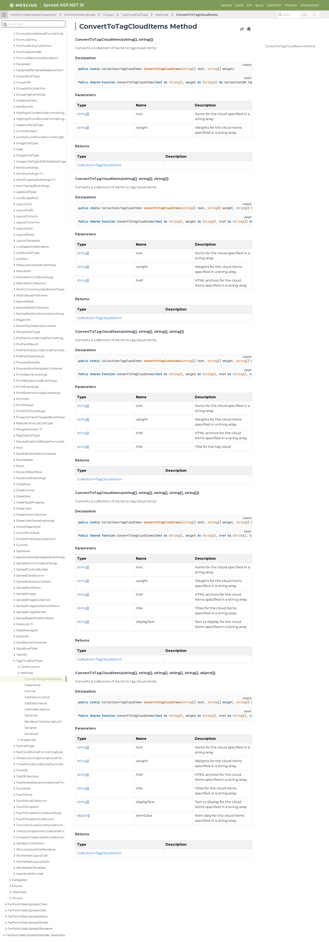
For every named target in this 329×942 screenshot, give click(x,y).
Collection (85, 165)
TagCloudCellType (134, 15)
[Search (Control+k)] (298, 15)
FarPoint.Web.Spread (79, 15)
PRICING (291, 5)
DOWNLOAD (309, 5)
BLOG (259, 5)
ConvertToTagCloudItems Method (290, 46)
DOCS (239, 5)
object (82, 816)
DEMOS (226, 5)
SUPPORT (274, 5)
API (249, 5)
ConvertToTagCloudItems (197, 15)
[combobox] (33, 24)
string (82, 114)
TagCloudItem (108, 165)
